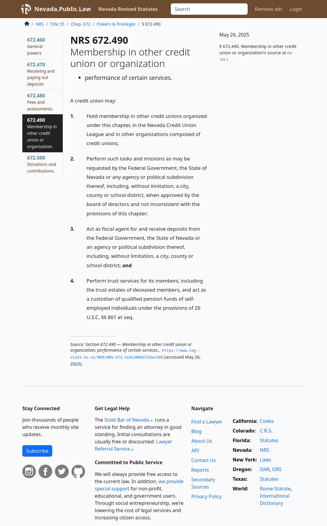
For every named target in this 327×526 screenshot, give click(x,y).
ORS (276, 469)
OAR (264, 469)
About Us (201, 441)
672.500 (41, 164)
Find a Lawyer (206, 421)
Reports (200, 470)
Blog (196, 431)
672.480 (40, 102)
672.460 (36, 46)
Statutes (269, 440)
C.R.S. (266, 430)
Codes (267, 421)
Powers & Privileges (116, 24)
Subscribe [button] (37, 451)
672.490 (42, 133)
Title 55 (57, 24)
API (195, 450)
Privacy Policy (206, 496)
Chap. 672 (80, 24)
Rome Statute (275, 488)
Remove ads (268, 9)
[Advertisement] (259, 114)
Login (296, 9)
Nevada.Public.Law (62, 9)
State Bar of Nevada (126, 420)
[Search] (209, 9)
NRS (40, 24)
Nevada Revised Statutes (128, 9)
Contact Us (203, 460)
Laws (265, 459)
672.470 (41, 74)
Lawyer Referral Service (133, 445)
